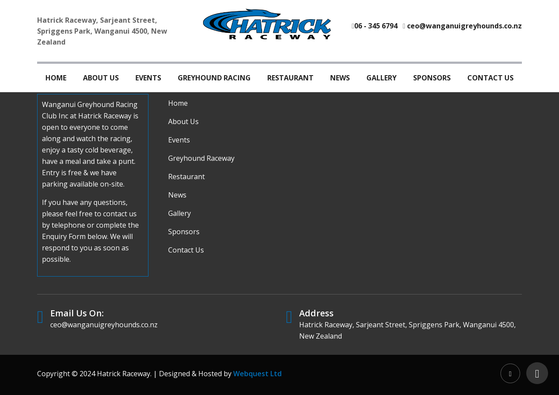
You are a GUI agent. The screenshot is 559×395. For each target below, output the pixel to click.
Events (148, 78)
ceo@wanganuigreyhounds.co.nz (464, 26)
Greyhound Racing (214, 78)
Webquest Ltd (257, 373)
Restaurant (290, 78)
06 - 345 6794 (375, 26)
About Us (101, 78)
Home (55, 78)
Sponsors (432, 78)
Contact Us (490, 78)
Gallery (381, 78)
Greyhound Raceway (201, 158)
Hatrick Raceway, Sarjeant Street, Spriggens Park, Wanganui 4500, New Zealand (102, 31)
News (340, 78)
